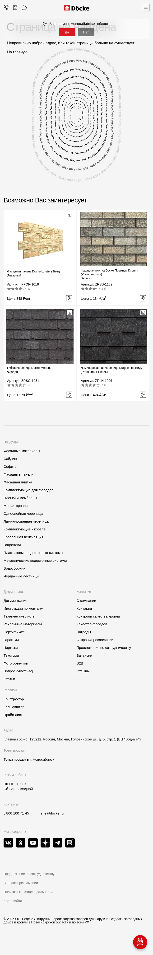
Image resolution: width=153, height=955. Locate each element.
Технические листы (19, 616)
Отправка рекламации (95, 640)
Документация (15, 601)
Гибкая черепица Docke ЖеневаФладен (29, 370)
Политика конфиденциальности (28, 892)
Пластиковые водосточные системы (33, 553)
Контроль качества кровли (98, 616)
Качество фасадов (92, 624)
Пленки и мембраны (20, 498)
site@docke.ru (52, 813)
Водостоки (12, 545)
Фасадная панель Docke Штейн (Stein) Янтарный (33, 273)
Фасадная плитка (18, 482)
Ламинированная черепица (26, 521)
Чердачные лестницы (21, 576)
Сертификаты (15, 632)
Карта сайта (13, 901)
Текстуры (11, 655)
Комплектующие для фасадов (28, 490)
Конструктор (14, 699)
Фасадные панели (18, 474)
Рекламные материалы (23, 624)
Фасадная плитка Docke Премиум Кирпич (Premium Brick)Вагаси (109, 274)
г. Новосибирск (42, 759)
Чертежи (11, 648)
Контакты (84, 608)
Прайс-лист (13, 715)
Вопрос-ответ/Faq (18, 671)
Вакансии (84, 655)
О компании (86, 601)
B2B (80, 663)
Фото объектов (16, 663)
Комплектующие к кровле (25, 529)
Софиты (10, 466)
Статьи (9, 679)
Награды (84, 632)
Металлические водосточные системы (35, 560)
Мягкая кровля (16, 506)
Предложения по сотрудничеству (104, 648)
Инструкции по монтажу (23, 608)
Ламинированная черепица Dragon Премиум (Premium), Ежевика (112, 370)
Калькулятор (14, 707)
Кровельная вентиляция (23, 537)
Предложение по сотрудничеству (29, 873)
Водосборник (14, 568)
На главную (17, 52)
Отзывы (83, 671)
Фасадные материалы (22, 451)
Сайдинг (11, 459)
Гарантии (11, 640)
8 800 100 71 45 (16, 813)
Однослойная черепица (23, 513)
